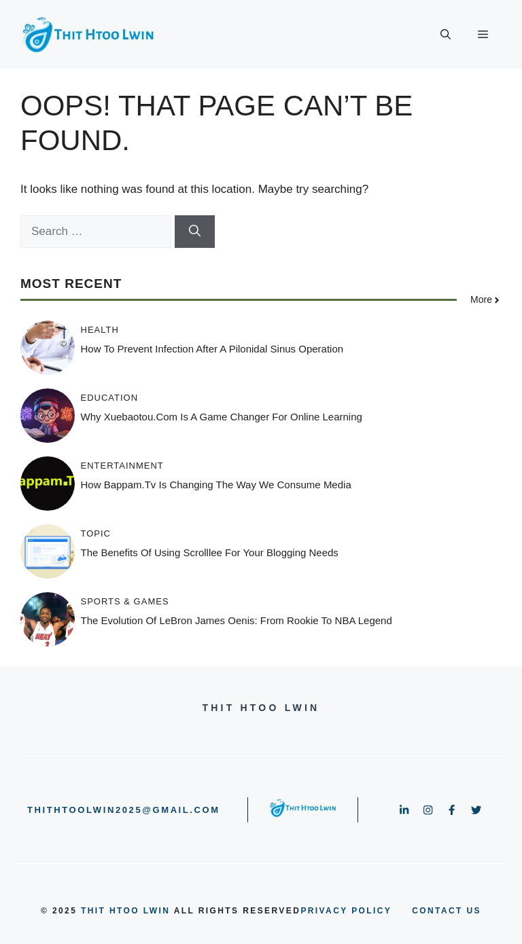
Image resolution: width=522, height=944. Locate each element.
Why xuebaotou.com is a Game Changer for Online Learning (221, 416)
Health (100, 329)
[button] (445, 34)
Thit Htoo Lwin (125, 910)
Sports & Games (125, 601)
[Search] (195, 231)
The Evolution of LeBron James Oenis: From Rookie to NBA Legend (236, 620)
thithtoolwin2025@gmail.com (123, 810)
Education (110, 397)
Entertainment (122, 465)
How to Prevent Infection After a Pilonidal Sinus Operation (212, 349)
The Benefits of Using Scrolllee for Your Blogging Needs (209, 552)
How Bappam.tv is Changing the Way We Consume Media (216, 484)
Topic (96, 533)
